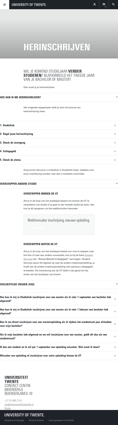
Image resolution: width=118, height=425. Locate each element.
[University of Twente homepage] (29, 4)
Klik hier (37, 228)
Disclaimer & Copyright (14, 420)
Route (7, 408)
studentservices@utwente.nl (19, 404)
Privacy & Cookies (36, 420)
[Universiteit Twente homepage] (25, 414)
